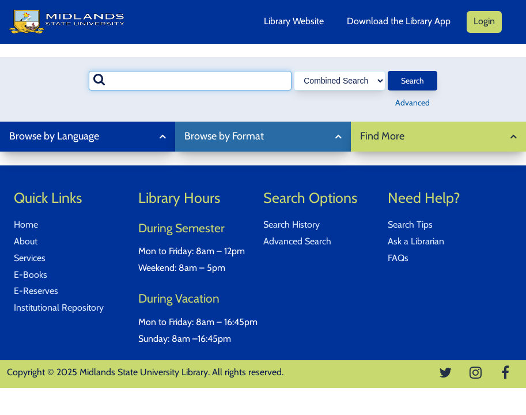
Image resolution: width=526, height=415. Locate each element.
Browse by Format (224, 136)
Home (26, 224)
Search (412, 81)
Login (484, 21)
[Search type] (339, 80)
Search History (291, 224)
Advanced (412, 102)
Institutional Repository (59, 307)
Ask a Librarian (416, 241)
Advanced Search (297, 241)
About (25, 241)
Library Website (294, 21)
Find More (382, 136)
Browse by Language (54, 136)
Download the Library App (399, 21)
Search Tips (410, 224)
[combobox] (190, 80)
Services (30, 257)
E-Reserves (36, 290)
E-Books (30, 274)
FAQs (398, 257)
